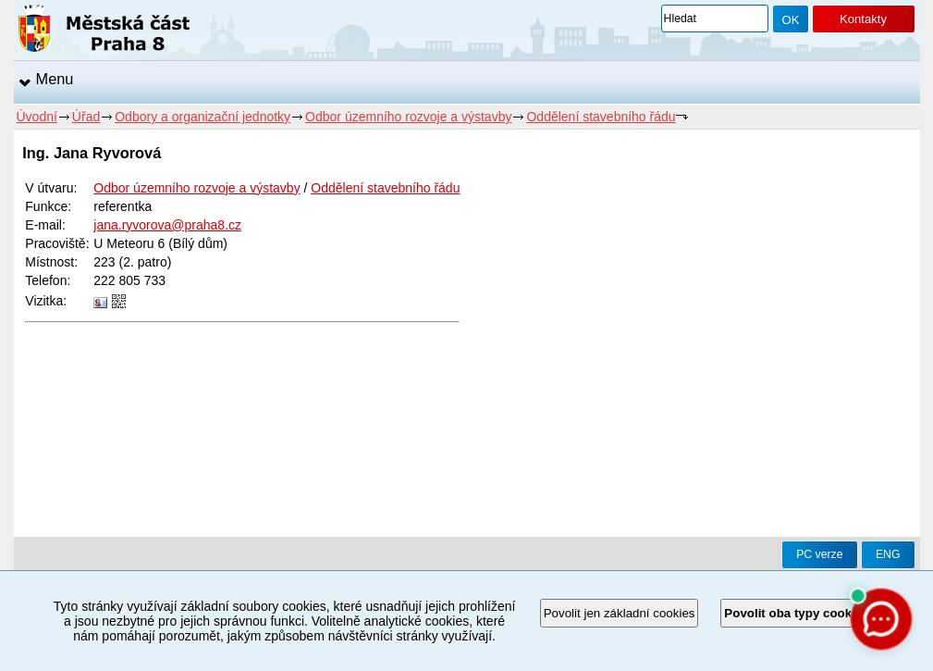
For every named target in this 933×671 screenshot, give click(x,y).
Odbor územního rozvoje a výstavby (408, 116)
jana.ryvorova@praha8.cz (167, 224)
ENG (888, 554)
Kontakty (863, 19)
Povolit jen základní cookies (619, 613)
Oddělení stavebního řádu (600, 116)
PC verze (819, 554)
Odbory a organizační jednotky (202, 116)
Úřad (86, 116)
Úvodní (37, 116)
